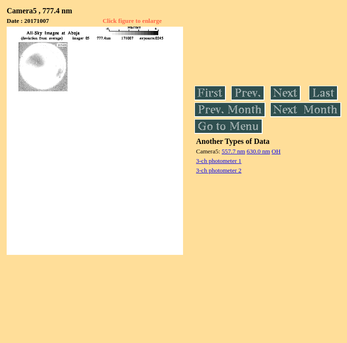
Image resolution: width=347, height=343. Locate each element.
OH (276, 151)
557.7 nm (233, 151)
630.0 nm (258, 151)
